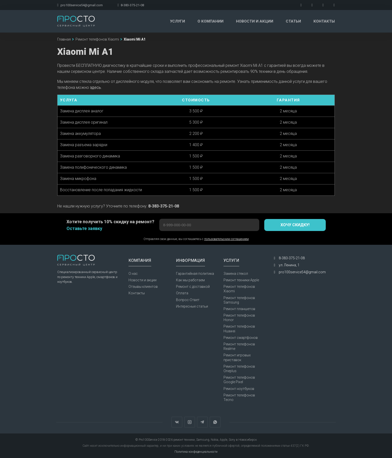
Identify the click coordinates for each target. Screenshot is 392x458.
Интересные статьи (192, 306)
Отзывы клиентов (143, 287)
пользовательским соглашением (226, 239)
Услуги (177, 21)
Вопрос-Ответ (188, 300)
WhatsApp (215, 422)
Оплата (182, 293)
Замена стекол (236, 274)
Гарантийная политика (195, 274)
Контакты (324, 21)
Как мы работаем (190, 280)
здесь (95, 87)
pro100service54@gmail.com (80, 5)
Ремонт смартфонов (241, 338)
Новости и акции (254, 21)
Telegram (202, 422)
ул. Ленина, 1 (289, 265)
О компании (211, 21)
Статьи (293, 21)
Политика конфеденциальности (196, 451)
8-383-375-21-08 (131, 5)
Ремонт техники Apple (241, 280)
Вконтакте (177, 422)
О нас (133, 274)
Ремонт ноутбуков (239, 389)
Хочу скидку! (295, 224)
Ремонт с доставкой (193, 287)
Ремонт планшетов (239, 309)
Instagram (189, 422)
